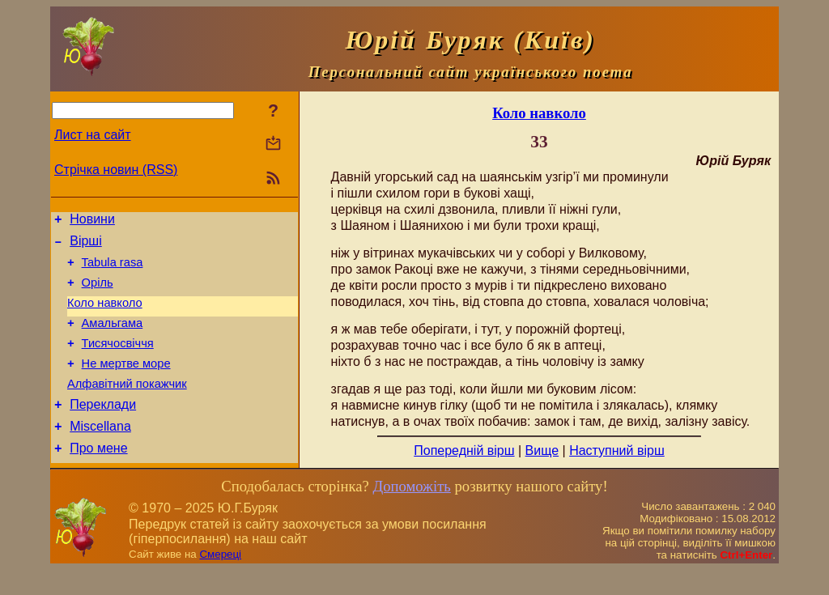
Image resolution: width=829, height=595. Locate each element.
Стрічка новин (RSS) (115, 169)
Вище (542, 450)
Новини (92, 221)
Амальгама (112, 337)
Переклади (103, 429)
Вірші (86, 246)
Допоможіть (411, 511)
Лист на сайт (92, 135)
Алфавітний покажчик (127, 405)
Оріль (97, 292)
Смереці (220, 579)
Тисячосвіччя (118, 360)
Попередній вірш (464, 450)
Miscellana (100, 453)
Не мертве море (126, 382)
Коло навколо (104, 314)
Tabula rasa (112, 269)
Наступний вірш (617, 450)
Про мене (98, 477)
